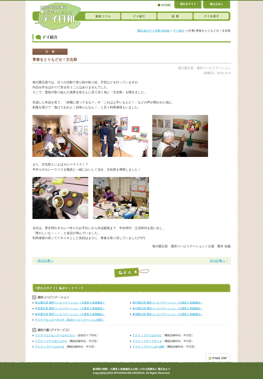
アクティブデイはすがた (147, 335)
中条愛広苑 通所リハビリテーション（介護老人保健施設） (70, 308)
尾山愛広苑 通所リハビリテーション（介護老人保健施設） (70, 302)
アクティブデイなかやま (49, 346)
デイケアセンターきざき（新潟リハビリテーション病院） (70, 319)
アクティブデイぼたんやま (51, 341)
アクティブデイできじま (147, 341)
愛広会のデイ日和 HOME (153, 30)
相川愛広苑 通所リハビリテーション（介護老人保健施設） (167, 308)
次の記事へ (217, 260)
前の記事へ (45, 260)
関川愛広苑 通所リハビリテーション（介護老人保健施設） (167, 302)
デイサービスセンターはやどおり (55, 335)
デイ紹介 (179, 30)
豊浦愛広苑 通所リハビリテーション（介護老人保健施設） (167, 314)
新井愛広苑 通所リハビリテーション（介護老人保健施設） (70, 314)
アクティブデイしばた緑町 (148, 346)
